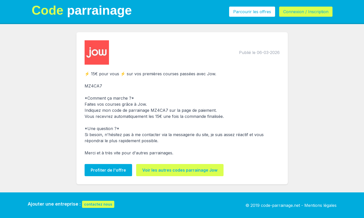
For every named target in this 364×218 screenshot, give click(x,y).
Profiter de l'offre (108, 170)
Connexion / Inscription (305, 11)
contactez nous (98, 204)
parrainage (82, 10)
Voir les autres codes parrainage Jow (179, 170)
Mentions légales (320, 205)
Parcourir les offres (252, 11)
